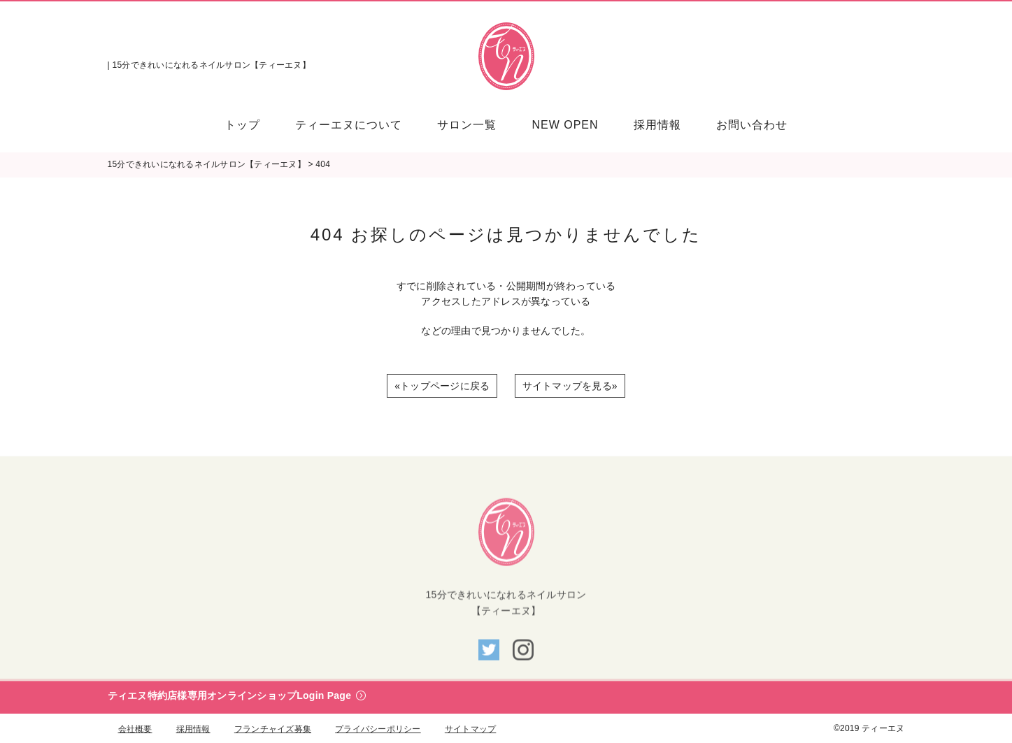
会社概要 (135, 729)
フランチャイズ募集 (272, 729)
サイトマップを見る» (570, 385)
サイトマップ (471, 729)
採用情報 (193, 729)
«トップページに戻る (442, 385)
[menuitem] (251, 124)
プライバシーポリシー (378, 729)
